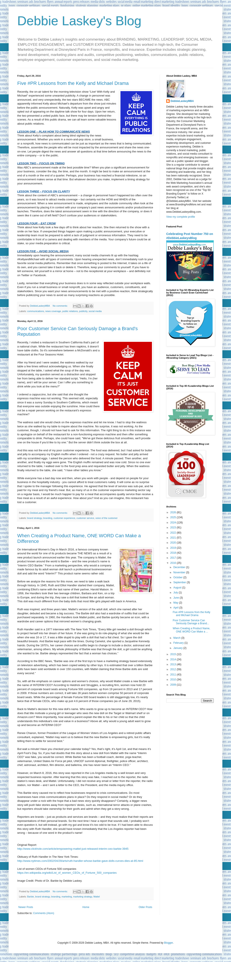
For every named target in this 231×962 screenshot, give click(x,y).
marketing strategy (82, 896)
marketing (67, 896)
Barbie (30, 896)
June (176, 597)
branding (47, 518)
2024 (173, 522)
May (176, 602)
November (179, 572)
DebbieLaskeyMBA (182, 101)
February (178, 642)
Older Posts (145, 907)
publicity (83, 311)
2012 (173, 669)
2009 (173, 684)
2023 (173, 527)
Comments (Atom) (43, 913)
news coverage (53, 311)
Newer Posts (25, 907)
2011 (173, 674)
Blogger (168, 942)
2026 (173, 512)
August (177, 587)
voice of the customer (106, 518)
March (177, 637)
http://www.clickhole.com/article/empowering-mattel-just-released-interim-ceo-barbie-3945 (73, 848)
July (176, 592)
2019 (173, 547)
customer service (85, 518)
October (178, 577)
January (178, 648)
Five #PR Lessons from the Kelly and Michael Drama (73, 83)
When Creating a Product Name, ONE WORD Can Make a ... (191, 630)
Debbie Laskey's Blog (79, 21)
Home (85, 907)
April (176, 607)
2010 (173, 679)
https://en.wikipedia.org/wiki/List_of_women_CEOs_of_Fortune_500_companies (67, 872)
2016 (173, 562)
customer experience (64, 518)
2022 (173, 532)
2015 (173, 654)
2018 (173, 552)
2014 (173, 659)
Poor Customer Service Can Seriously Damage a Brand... (191, 622)
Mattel (96, 896)
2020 (173, 542)
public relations (70, 311)
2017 (173, 557)
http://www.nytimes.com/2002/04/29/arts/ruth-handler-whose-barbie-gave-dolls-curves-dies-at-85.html (80, 860)
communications (35, 311)
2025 (173, 517)
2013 (173, 664)
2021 (173, 537)
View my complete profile (180, 216)
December (179, 567)
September (180, 582)
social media (95, 311)
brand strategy (34, 518)
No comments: (60, 305)
